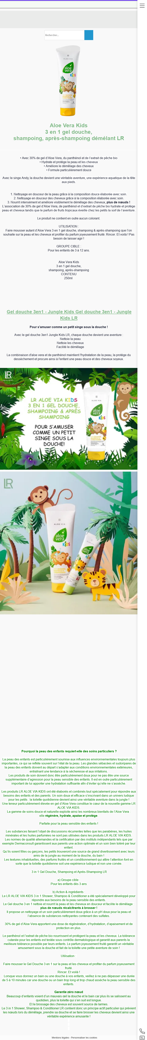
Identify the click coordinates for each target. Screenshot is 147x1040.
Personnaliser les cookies (84, 1037)
